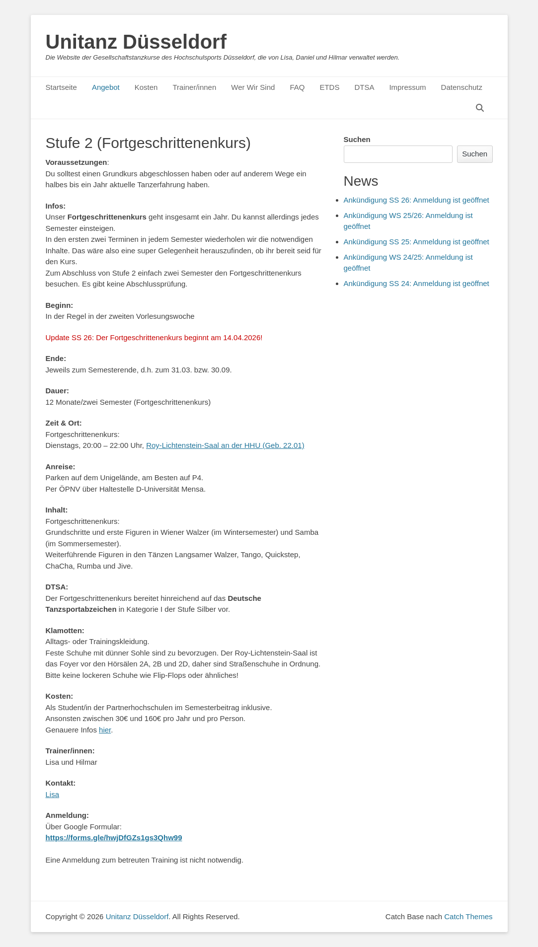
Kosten (146, 87)
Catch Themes (468, 916)
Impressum (407, 87)
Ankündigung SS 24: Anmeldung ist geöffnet (416, 283)
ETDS (329, 87)
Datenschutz (461, 87)
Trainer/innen (194, 87)
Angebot (106, 87)
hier (105, 730)
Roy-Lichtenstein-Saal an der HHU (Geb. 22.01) (225, 445)
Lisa (53, 794)
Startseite (61, 87)
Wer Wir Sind (253, 87)
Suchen (357, 139)
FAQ (297, 87)
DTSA (364, 87)
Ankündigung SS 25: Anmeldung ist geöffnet (416, 241)
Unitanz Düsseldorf (136, 42)
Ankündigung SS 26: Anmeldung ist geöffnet (416, 200)
